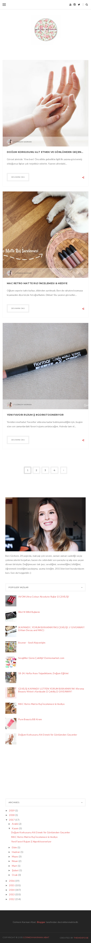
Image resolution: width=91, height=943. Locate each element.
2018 (12, 815)
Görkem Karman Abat (36, 937)
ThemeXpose (81, 937)
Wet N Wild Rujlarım (29, 611)
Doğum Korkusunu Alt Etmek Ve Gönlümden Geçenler (45, 152)
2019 (12, 810)
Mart (15, 865)
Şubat (15, 870)
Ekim (14, 847)
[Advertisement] (22, 772)
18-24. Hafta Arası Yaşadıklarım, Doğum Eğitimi (43, 673)
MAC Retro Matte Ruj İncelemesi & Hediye (37, 283)
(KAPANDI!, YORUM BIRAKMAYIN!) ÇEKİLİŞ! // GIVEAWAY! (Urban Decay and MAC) (51, 629)
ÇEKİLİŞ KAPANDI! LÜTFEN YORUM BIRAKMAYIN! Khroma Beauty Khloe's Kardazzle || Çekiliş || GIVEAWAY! (51, 690)
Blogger (41, 922)
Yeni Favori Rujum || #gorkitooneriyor (35, 414)
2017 (12, 819)
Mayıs (15, 856)
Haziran (16, 851)
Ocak (15, 874)
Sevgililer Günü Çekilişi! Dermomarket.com (41, 657)
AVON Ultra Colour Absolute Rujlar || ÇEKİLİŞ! (43, 596)
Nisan (15, 861)
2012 (12, 899)
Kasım (15, 828)
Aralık (15, 823)
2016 (12, 880)
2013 (12, 894)
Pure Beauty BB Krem (30, 719)
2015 (12, 885)
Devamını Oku (18, 177)
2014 (12, 889)
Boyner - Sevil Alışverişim (31, 642)
